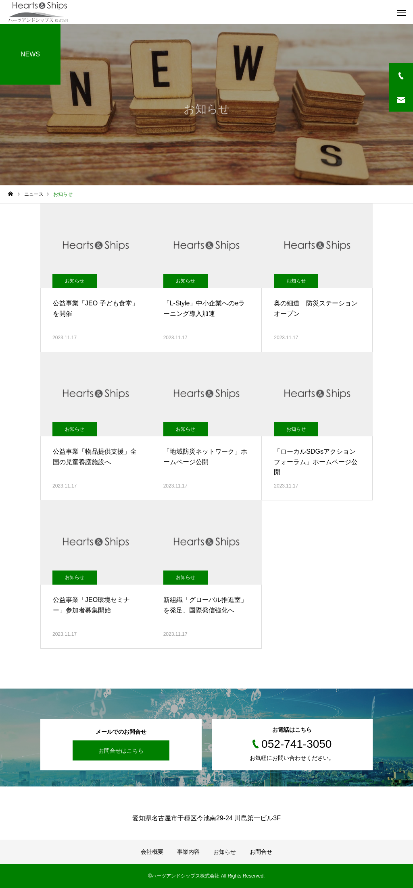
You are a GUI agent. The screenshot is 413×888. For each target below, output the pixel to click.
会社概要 (152, 852)
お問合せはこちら (121, 750)
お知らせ (74, 281)
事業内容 (188, 852)
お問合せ (261, 852)
